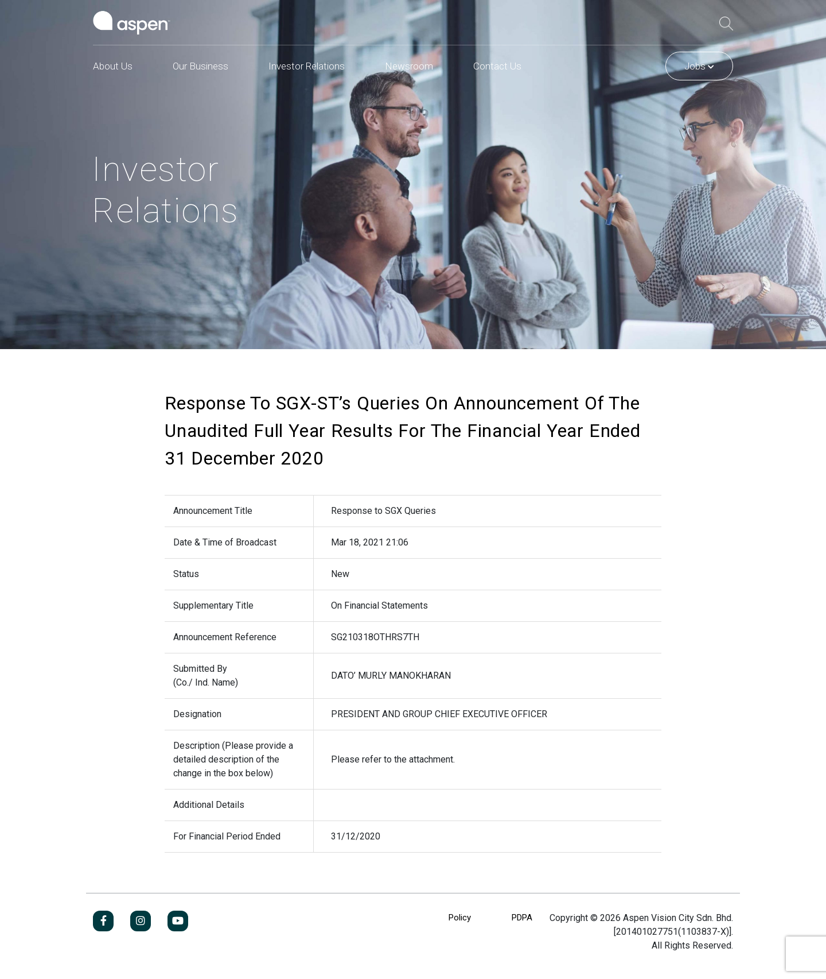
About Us (113, 66)
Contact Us (497, 66)
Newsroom (409, 66)
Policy (460, 917)
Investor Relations (306, 66)
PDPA (522, 917)
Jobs (699, 66)
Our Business (200, 66)
